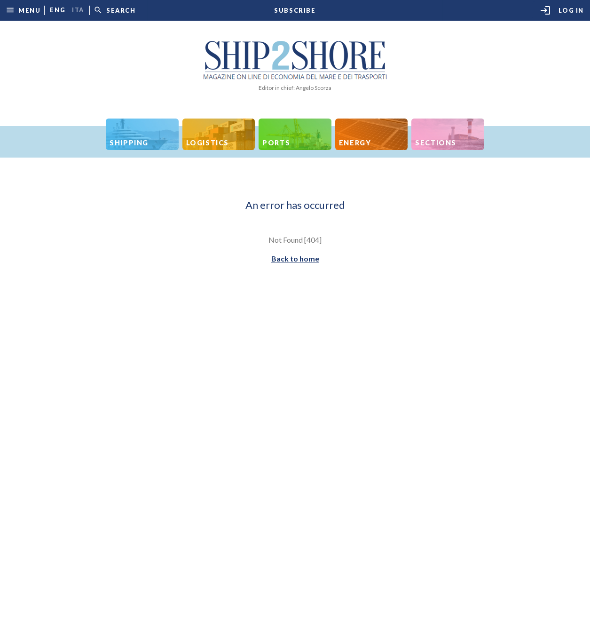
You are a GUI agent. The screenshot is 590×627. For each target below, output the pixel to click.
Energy (355, 143)
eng (57, 10)
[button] (23, 10)
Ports (276, 143)
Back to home (295, 258)
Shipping (129, 143)
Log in (562, 10)
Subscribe (294, 11)
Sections (435, 143)
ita (78, 10)
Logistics (207, 143)
